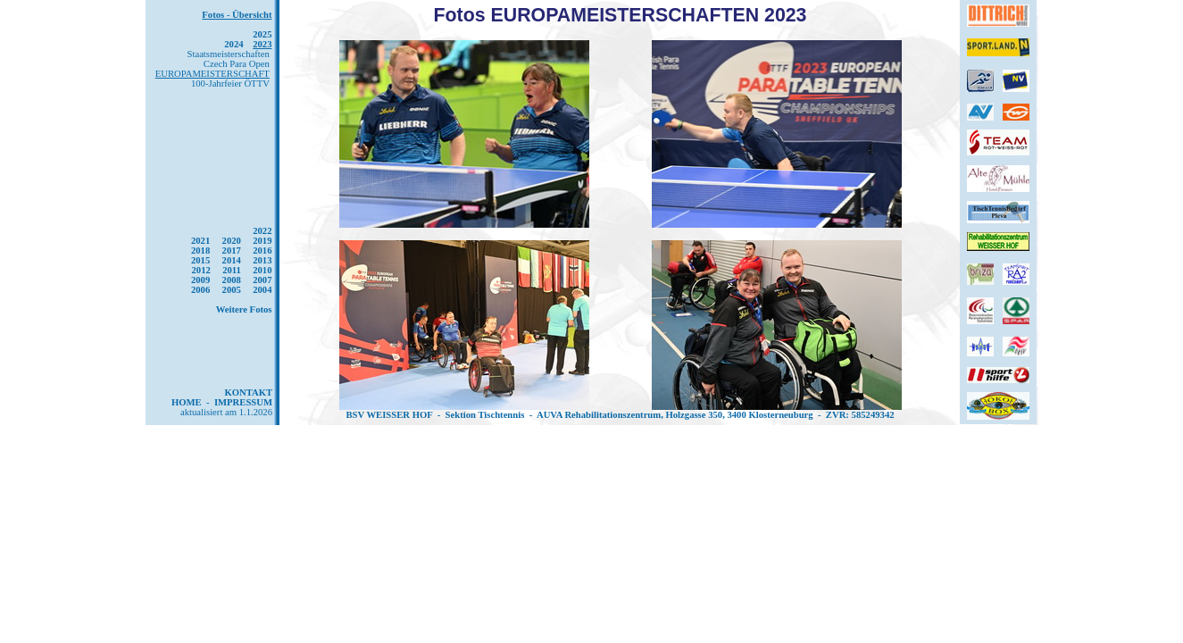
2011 (231, 270)
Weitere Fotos (244, 309)
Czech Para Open (237, 64)
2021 (200, 241)
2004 (262, 290)
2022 (262, 231)
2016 (262, 250)
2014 (231, 260)
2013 (262, 260)
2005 (231, 290)
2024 (233, 44)
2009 (200, 280)
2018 (200, 250)
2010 (262, 270)
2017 (231, 250)
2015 (200, 260)
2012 (200, 270)
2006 (200, 290)
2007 (262, 280)
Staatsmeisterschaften (228, 54)
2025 (262, 34)
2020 (231, 241)
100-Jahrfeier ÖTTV (230, 83)
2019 (262, 241)
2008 (231, 280)
